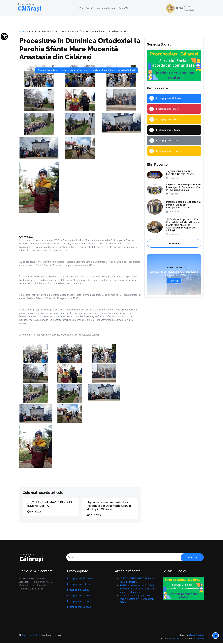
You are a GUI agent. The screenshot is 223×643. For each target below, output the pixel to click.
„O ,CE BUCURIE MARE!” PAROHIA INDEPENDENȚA (180, 173)
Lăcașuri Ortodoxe (196, 635)
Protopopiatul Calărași (79, 606)
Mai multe (174, 243)
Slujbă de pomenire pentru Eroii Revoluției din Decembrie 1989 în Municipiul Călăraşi (108, 506)
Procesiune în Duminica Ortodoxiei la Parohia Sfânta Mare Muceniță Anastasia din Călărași (79, 49)
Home (22, 31)
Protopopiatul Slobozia (79, 578)
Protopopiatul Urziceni (79, 601)
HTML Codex (175, 638)
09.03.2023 (26, 236)
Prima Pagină (86, 8)
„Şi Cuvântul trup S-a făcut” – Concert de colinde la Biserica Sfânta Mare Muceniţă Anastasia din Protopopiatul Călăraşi (182, 225)
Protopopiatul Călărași (29, 635)
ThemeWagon (198, 638)
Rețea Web (124, 8)
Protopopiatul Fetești (78, 584)
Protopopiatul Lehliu (78, 589)
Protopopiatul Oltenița (79, 595)
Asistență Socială (106, 8)
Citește (174, 280)
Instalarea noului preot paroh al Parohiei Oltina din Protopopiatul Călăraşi (183, 205)
